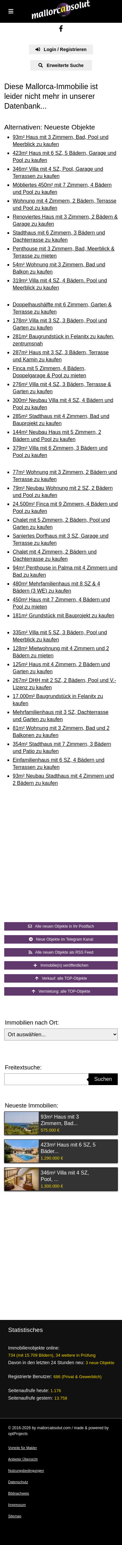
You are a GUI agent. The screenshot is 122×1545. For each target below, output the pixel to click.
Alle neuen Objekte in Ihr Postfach (61, 926)
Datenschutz (18, 1482)
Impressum (17, 1505)
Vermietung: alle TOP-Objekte (61, 991)
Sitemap (14, 1516)
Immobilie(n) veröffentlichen (61, 965)
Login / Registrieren (61, 49)
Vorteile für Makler (22, 1448)
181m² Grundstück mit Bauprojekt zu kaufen (63, 615)
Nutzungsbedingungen (26, 1470)
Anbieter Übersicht (23, 1459)
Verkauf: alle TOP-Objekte (61, 978)
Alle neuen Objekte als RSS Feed (61, 952)
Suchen (103, 1079)
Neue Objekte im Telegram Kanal (61, 939)
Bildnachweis (18, 1493)
